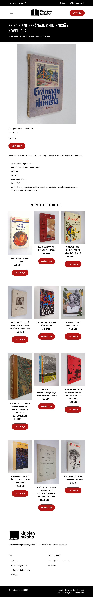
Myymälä (77, 13)
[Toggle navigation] (11, 13)
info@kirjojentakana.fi (76, 3)
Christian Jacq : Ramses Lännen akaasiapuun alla (73, 250)
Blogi (15, 574)
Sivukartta (79, 593)
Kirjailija (16, 561)
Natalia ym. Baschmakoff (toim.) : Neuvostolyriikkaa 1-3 (47, 392)
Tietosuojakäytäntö (65, 593)
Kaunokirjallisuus (26, 129)
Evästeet (80, 590)
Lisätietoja (17, 146)
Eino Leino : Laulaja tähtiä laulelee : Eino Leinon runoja (20, 479)
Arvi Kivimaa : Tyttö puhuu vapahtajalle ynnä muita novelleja (20, 325)
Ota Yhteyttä (70, 590)
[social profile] (25, 3)
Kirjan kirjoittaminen (21, 570)
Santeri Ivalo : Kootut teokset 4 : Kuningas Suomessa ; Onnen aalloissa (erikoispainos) (20, 409)
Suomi (64, 3)
